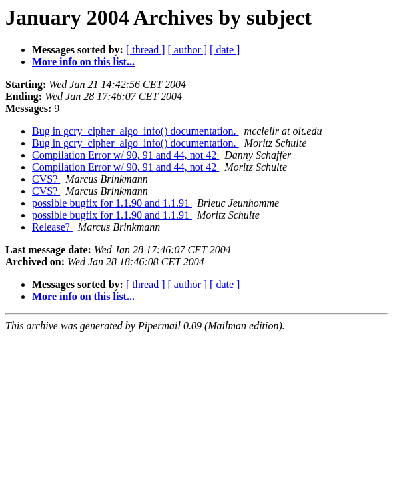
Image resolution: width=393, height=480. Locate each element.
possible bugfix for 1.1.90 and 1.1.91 (112, 203)
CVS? (46, 179)
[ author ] (188, 49)
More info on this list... (83, 61)
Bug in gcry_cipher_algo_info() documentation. (135, 131)
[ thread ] (145, 49)
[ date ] (225, 49)
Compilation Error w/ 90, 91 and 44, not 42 (125, 155)
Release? (52, 227)
